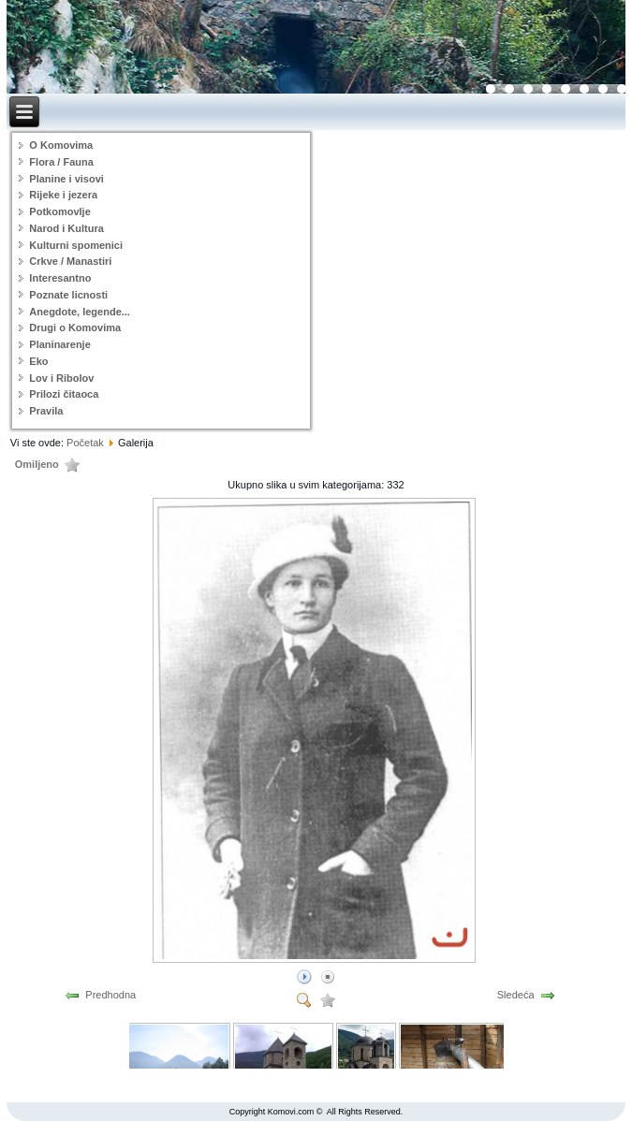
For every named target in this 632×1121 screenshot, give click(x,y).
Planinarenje (59, 344)
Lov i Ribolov (61, 378)
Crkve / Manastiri (70, 261)
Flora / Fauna (61, 161)
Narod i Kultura (66, 228)
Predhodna (110, 994)
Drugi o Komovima (75, 327)
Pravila (46, 410)
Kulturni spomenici (76, 245)
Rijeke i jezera (63, 194)
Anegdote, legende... (79, 311)
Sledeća (516, 994)
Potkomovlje (59, 211)
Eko (38, 361)
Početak (85, 442)
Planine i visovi (66, 178)
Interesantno (60, 278)
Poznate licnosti (68, 294)
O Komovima (61, 145)
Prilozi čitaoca (63, 394)
